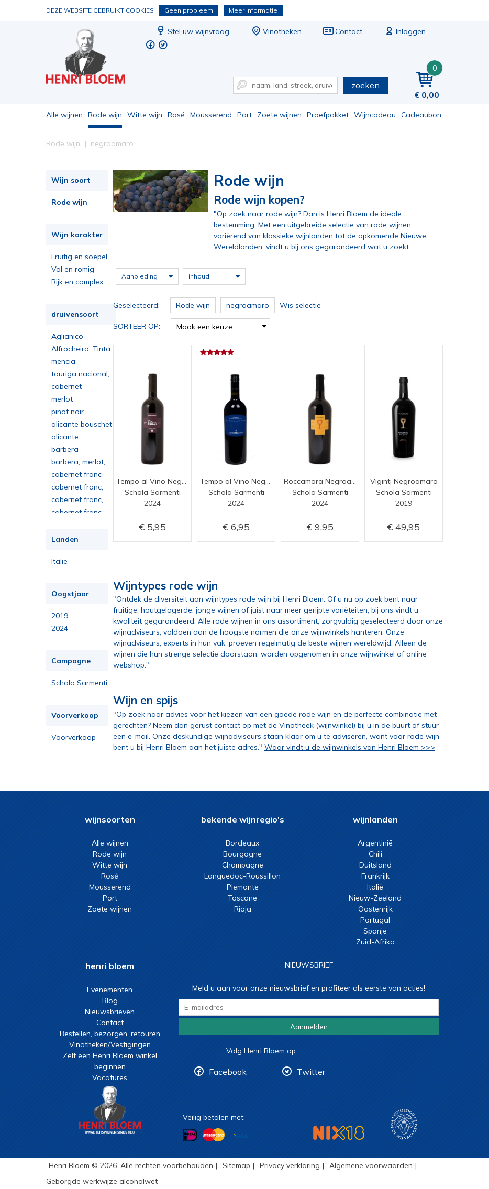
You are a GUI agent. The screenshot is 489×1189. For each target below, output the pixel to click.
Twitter (311, 1071)
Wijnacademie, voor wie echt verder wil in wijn (404, 1124)
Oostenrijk (375, 909)
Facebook (228, 1071)
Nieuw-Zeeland (375, 898)
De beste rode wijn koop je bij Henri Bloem (92, 58)
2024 (59, 628)
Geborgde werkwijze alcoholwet (102, 1181)
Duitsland (375, 865)
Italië (59, 561)
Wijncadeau (375, 114)
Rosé (176, 114)
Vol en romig (72, 269)
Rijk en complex (77, 281)
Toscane (242, 898)
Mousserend (211, 114)
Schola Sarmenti (79, 682)
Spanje (375, 931)
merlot (62, 399)
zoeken (365, 85)
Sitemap (236, 1165)
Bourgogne (242, 854)
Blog (110, 1000)
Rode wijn (105, 114)
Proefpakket (328, 114)
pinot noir (67, 411)
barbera (65, 449)
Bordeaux (242, 843)
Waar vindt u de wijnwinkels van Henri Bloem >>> (349, 747)
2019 (59, 615)
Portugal (375, 920)
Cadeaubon (421, 114)
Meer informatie (253, 10)
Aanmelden (309, 1027)
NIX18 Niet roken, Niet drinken (338, 1133)
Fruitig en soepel (79, 256)
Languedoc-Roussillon (242, 876)
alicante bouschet (81, 424)
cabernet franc (76, 474)
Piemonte (243, 887)
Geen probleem (188, 10)
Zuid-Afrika (375, 942)
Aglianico (67, 336)
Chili (375, 854)
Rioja (242, 909)
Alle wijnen (64, 114)
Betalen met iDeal (190, 1135)
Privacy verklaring (290, 1165)
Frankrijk (375, 876)
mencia (63, 361)
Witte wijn (144, 114)
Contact (342, 31)
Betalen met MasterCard (214, 1135)
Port (244, 114)
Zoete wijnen (279, 114)
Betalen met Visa (240, 1136)
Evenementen (109, 989)
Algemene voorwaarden (371, 1165)
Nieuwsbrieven (110, 1011)
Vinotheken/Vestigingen (110, 1044)
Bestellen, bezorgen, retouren (110, 1033)
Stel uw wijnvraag (192, 31)
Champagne (242, 865)
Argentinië (375, 843)
